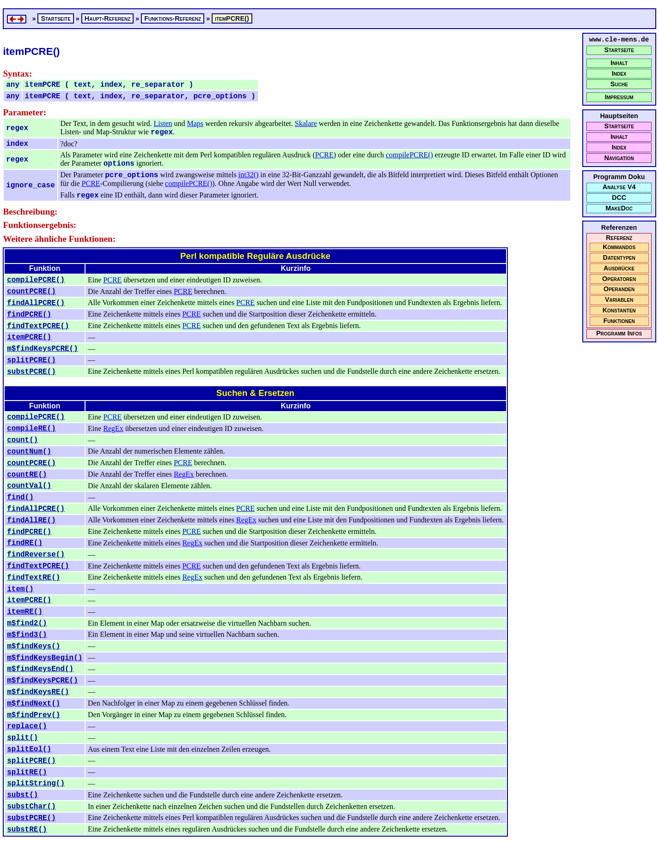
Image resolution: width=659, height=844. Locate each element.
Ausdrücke (619, 268)
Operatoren (619, 278)
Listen (163, 123)
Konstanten (619, 310)
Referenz (619, 237)
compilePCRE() (409, 155)
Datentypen (619, 257)
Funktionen (619, 320)
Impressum (619, 97)
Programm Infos (619, 333)
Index (619, 73)
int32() (248, 175)
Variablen (619, 299)
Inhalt (619, 63)
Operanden (619, 289)
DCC (619, 197)
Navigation (619, 158)
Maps (195, 123)
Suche (619, 84)
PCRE (324, 155)
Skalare (306, 123)
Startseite (619, 50)
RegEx (113, 428)
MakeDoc (619, 208)
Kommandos (619, 247)
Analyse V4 (619, 187)
